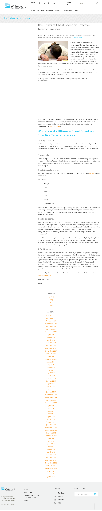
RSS (54, 3)
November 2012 (51, 463)
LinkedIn (49, 3)
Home (33, 10)
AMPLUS (65, 35)
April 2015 (51, 384)
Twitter (44, 3)
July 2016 (51, 365)
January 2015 (51, 392)
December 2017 (51, 348)
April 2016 (51, 373)
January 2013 (51, 457)
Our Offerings (67, 10)
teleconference (52, 37)
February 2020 (51, 321)
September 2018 (51, 332)
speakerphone (42, 37)
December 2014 (51, 395)
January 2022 (51, 318)
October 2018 (51, 329)
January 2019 (51, 326)
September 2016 (51, 359)
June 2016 (50, 367)
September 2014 (51, 403)
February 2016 (51, 378)
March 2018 (51, 340)
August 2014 (51, 406)
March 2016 (51, 375)
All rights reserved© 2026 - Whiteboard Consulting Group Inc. (8, 498)
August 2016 (51, 362)
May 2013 (51, 446)
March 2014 (51, 419)
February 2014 (51, 422)
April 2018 (51, 337)
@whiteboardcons (44, 275)
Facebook (39, 3)
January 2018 (51, 345)
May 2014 (51, 414)
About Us (40, 10)
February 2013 (51, 455)
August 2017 (51, 356)
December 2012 (51, 460)
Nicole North (78, 37)
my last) (92, 173)
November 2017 (51, 351)
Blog (76, 10)
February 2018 (51, 343)
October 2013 (51, 433)
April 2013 (51, 449)
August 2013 (51, 438)
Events (51, 302)
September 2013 (51, 436)
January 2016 (51, 381)
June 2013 (50, 444)
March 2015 (51, 386)
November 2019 (51, 324)
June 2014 (50, 411)
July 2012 (51, 474)
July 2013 (51, 441)
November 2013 (51, 430)
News (51, 305)
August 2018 (51, 335)
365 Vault (51, 297)
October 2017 (51, 354)
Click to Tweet (55, 126)
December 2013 (51, 427)
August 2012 (51, 471)
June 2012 (50, 477)
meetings (88, 35)
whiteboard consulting (64, 37)
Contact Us (69, 3)
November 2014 (51, 397)
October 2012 (51, 466)
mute (93, 35)
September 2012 (51, 468)
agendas (59, 35)
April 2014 (51, 416)
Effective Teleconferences (77, 35)
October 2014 (51, 400)
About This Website (7, 504)
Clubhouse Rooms (53, 10)
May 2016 (51, 370)
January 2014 (51, 425)
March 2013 (51, 452)
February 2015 (51, 389)
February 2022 (51, 315)
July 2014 (51, 408)
